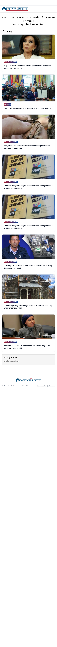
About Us (51, 386)
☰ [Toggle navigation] (54, 9)
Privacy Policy (42, 386)
